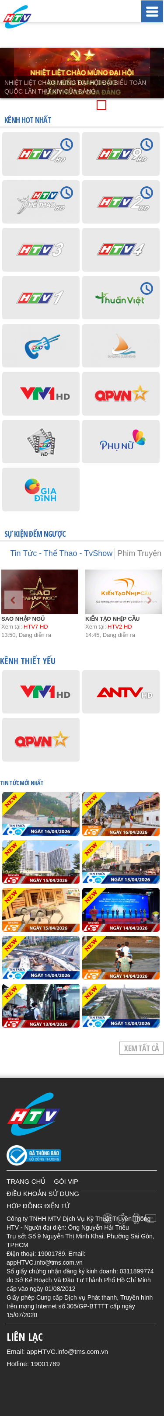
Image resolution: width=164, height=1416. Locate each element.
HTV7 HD (36, 626)
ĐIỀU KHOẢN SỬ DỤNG (43, 1193)
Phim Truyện (139, 553)
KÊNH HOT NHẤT (27, 120)
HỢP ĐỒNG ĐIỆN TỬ (38, 1206)
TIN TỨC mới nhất (21, 783)
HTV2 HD (120, 626)
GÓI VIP (66, 1181)
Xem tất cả (141, 1048)
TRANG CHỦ (26, 1181)
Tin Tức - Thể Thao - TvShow (61, 553)
